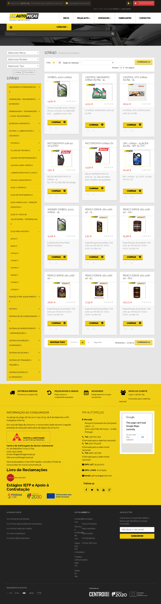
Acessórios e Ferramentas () (22, 89)
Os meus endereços (16, 533)
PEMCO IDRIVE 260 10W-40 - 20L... (137, 210)
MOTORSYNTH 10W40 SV (99, 143)
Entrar (115, 9)
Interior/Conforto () (19, 123)
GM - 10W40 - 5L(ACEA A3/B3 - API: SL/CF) (135, 144)
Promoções (87, 519)
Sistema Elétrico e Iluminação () (18, 374)
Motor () (13, 309)
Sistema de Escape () (19, 353)
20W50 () (15, 289)
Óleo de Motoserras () (22, 195)
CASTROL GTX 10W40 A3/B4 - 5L (135, 78)
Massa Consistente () (21, 180)
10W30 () (14, 253)
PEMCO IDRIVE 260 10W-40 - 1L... (99, 210)
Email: (86, 475)
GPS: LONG (89, 470)
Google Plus (109, 489)
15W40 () (14, 275)
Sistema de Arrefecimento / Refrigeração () (22, 330)
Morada (87, 419)
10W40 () (14, 260)
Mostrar (115, 68)
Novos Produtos (89, 524)
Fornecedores (88, 538)
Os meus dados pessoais (18, 538)
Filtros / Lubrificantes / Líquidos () (21, 133)
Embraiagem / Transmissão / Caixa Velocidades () (23, 113)
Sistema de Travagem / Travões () (20, 362)
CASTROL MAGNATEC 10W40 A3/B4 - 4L (97, 78)
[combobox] (23, 52)
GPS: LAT (88, 464)
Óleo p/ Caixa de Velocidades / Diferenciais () (24, 219)
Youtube (103, 489)
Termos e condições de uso (79, 532)
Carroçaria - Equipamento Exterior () (22, 101)
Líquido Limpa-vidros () (22, 165)
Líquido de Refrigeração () (24, 158)
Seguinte (98, 342)
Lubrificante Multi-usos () (24, 173)
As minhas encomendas (18, 519)
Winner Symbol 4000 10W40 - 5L (60, 210)
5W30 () (14, 239)
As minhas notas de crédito (19, 528)
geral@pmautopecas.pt (77, 3)
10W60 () (15, 268)
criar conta (126, 9)
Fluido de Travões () (20, 150)
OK (142, 437)
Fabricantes (87, 533)
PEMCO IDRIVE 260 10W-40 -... (61, 277)
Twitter (91, 489)
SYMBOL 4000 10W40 (59, 77)
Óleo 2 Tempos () (18, 187)
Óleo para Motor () (20, 231)
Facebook (86, 489)
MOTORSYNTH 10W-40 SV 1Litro (60, 144)
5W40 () (14, 246)
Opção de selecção (71, 63)
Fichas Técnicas (89, 543)
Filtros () (15, 143)
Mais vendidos (88, 528)
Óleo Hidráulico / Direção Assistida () (24, 204)
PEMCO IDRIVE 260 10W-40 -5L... (99, 277)
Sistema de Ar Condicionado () (23, 318)
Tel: (85, 437)
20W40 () (15, 282)
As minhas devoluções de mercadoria (24, 524)
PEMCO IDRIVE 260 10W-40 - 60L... (137, 277)
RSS (97, 489)
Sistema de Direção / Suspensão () (19, 342)
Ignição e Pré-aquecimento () (22, 299)
